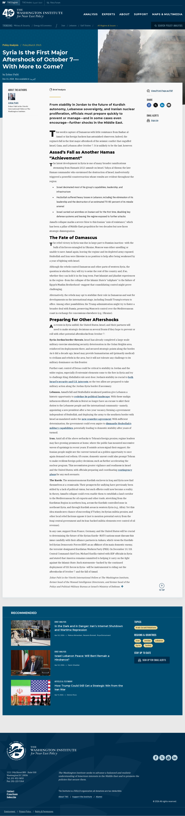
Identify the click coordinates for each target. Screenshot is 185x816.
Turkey (148, 645)
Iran (63, 25)
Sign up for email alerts (152, 660)
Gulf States (85, 25)
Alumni (99, 796)
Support (141, 14)
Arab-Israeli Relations (146, 627)
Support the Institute (82, 796)
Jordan (147, 640)
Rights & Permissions (44, 811)
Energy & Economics (43, 25)
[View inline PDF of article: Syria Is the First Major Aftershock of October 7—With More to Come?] (162, 90)
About (124, 14)
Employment (10, 811)
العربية (33, 79)
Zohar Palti (12, 74)
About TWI (63, 796)
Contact (10, 791)
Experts (108, 14)
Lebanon (73, 25)
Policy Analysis (11, 45)
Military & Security (22, 25)
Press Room (12, 794)
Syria (138, 645)
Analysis (91, 14)
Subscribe (11, 797)
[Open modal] (168, 25)
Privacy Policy (25, 811)
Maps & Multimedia (167, 14)
